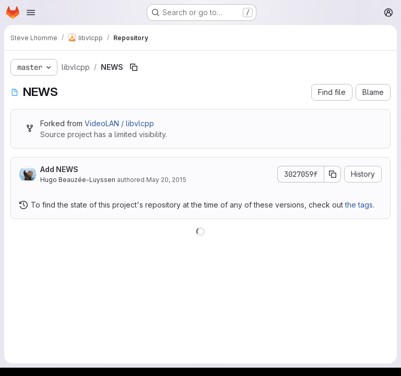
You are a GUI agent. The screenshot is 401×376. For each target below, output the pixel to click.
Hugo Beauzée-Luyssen (77, 180)
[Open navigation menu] (30, 12)
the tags (359, 204)
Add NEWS (59, 169)
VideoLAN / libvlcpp (119, 123)
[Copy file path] (133, 67)
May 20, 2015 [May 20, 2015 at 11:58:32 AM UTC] (166, 180)
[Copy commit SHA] (332, 174)
